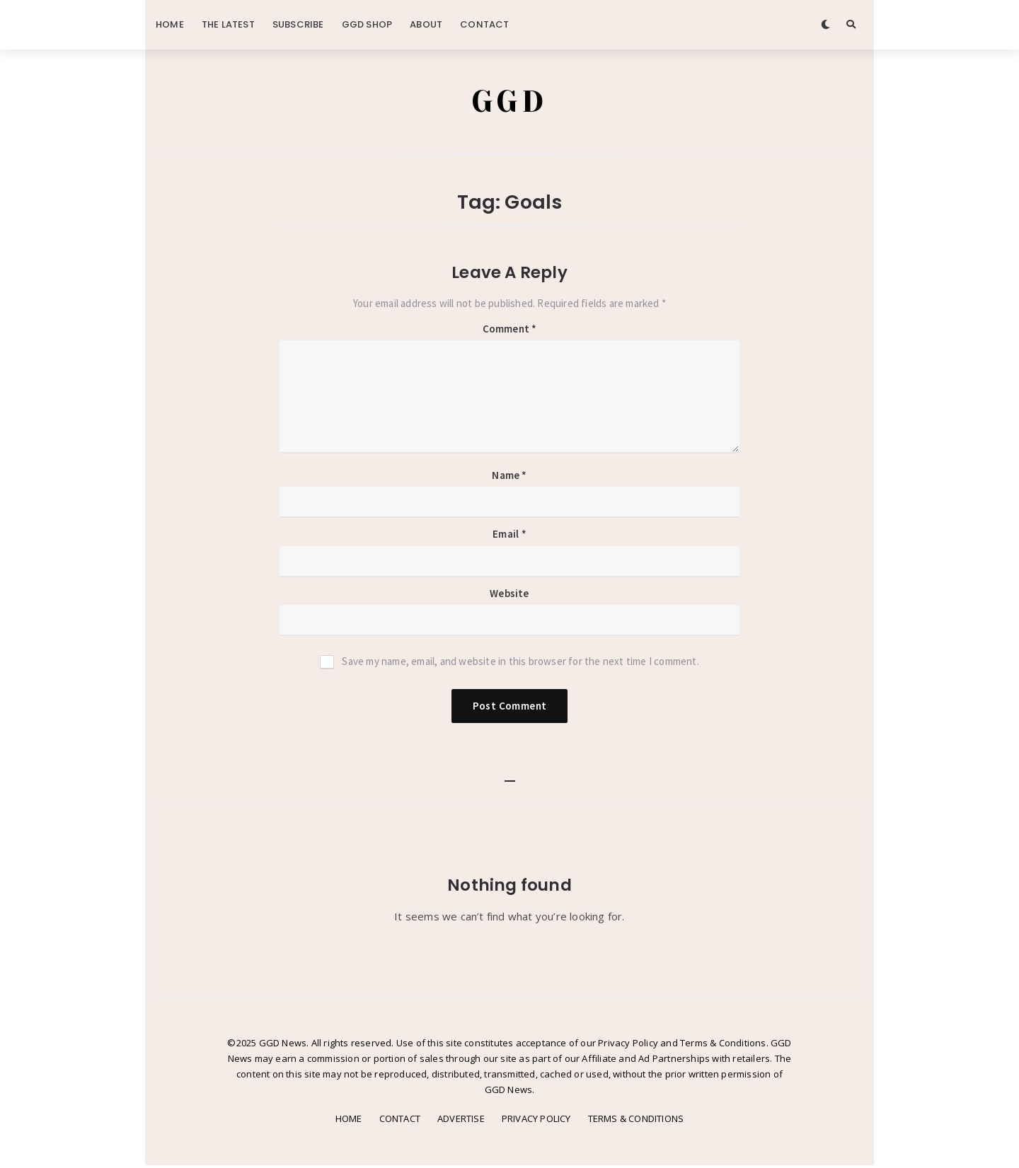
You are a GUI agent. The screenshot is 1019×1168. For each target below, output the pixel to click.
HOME (170, 24)
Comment (510, 331)
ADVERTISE (461, 1121)
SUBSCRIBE (298, 24)
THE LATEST (228, 24)
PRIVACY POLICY (536, 1121)
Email (509, 536)
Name (509, 478)
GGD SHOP (367, 24)
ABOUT (426, 24)
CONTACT (484, 24)
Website (509, 596)
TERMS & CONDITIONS (636, 1121)
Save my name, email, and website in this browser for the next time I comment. (520, 664)
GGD (510, 102)
